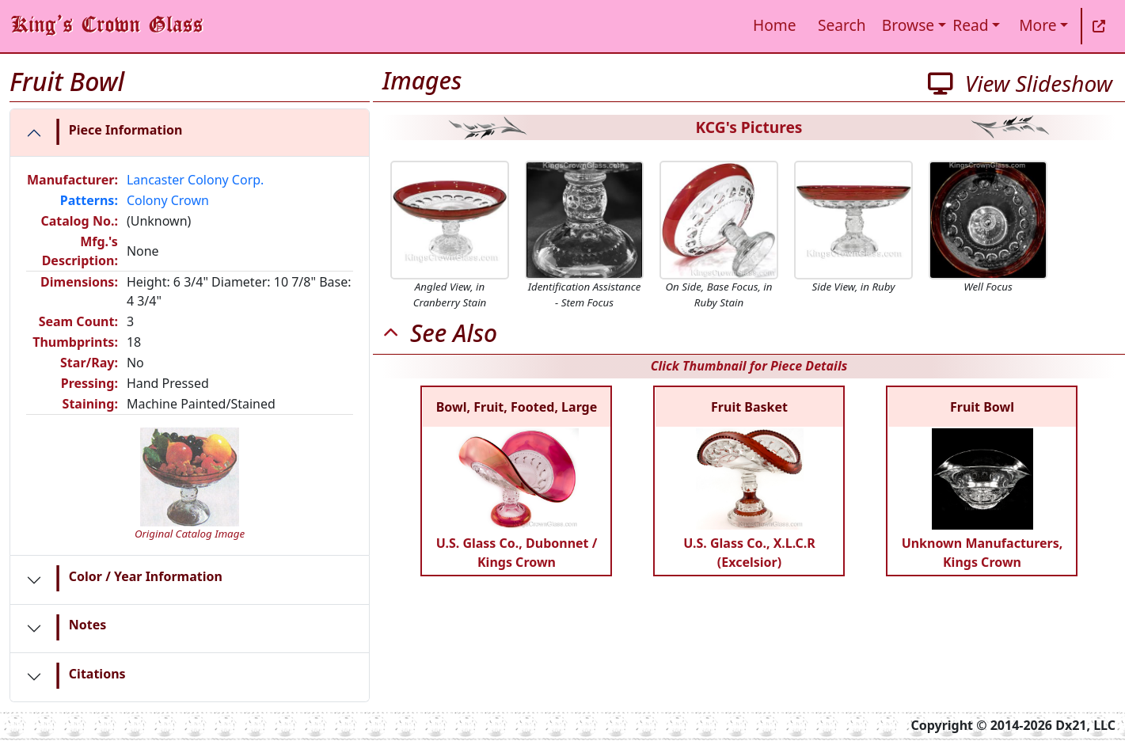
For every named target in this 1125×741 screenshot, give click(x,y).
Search (842, 25)
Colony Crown (168, 200)
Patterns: (89, 200)
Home (774, 25)
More (1037, 25)
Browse (908, 25)
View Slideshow (1020, 83)
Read (970, 25)
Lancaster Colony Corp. (195, 179)
